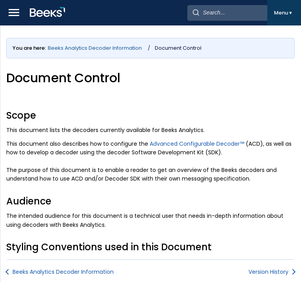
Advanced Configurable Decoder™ (197, 144)
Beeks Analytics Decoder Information (95, 48)
